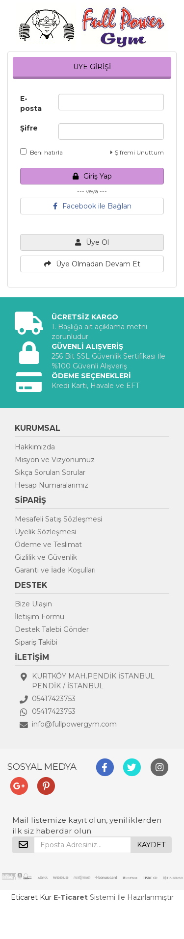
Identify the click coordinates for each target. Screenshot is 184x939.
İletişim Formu (39, 616)
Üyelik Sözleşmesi (45, 531)
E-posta (31, 103)
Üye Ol (92, 242)
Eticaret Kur (31, 897)
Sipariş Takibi (36, 642)
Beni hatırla (41, 152)
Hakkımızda (35, 447)
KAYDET (151, 844)
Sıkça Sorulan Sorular (50, 472)
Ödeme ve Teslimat (48, 544)
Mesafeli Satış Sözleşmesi (58, 519)
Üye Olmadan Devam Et (92, 264)
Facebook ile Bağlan (92, 206)
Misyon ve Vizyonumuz (55, 459)
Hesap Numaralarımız (51, 485)
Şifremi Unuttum (137, 152)
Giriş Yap (92, 176)
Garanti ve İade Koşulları (55, 570)
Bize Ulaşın (33, 604)
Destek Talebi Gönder (52, 629)
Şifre (29, 128)
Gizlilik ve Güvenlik (46, 557)
